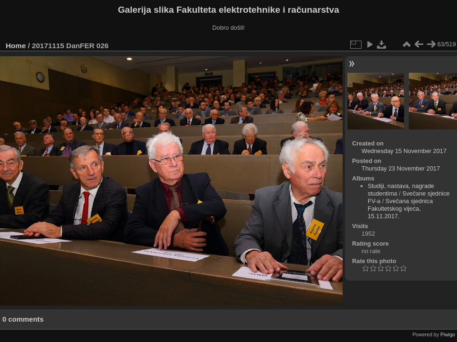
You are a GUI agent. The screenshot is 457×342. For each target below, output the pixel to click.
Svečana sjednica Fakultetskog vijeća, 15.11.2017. (400, 208)
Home (16, 46)
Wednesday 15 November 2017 (404, 150)
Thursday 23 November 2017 (401, 168)
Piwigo (447, 334)
